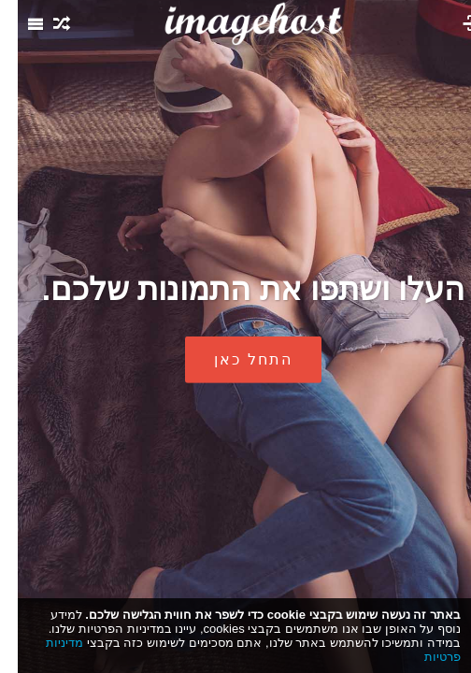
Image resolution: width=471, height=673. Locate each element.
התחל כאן (235, 359)
